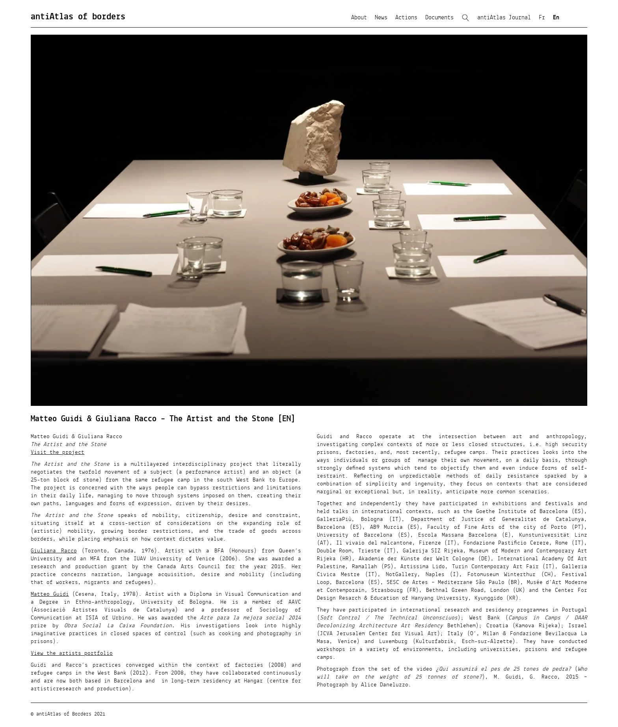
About (359, 17)
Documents (439, 17)
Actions (406, 17)
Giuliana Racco (53, 551)
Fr (542, 17)
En (556, 17)
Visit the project (57, 452)
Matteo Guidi (50, 594)
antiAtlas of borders (78, 17)
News (381, 17)
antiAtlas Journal (504, 17)
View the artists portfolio (72, 653)
